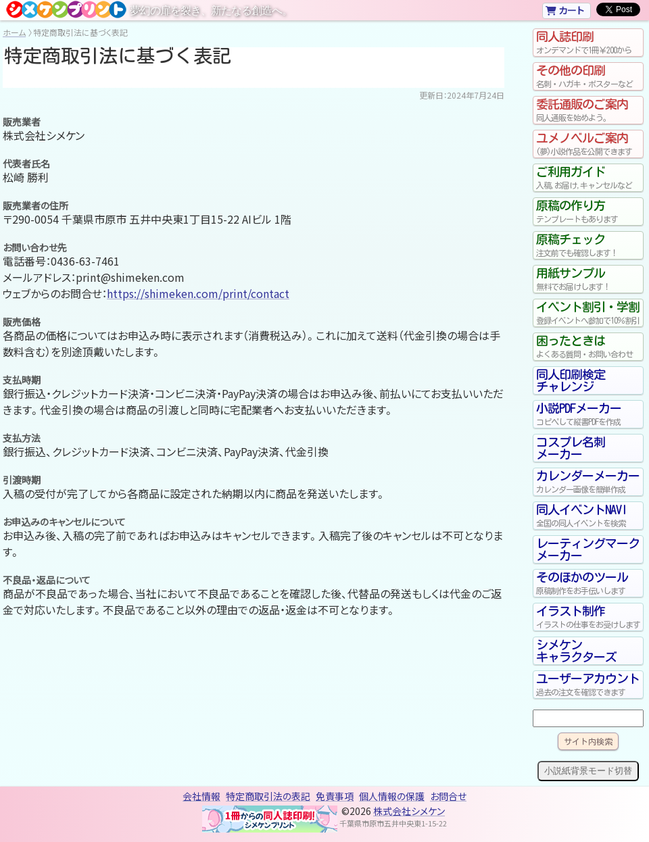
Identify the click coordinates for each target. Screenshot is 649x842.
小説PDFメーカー (588, 414)
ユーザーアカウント (588, 684)
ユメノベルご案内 (588, 144)
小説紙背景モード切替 (588, 771)
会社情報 (201, 796)
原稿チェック (588, 245)
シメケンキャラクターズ (576, 651)
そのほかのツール (588, 583)
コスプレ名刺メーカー (570, 448)
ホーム (14, 32)
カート (565, 10)
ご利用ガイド (588, 178)
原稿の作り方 (588, 211)
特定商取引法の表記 (268, 796)
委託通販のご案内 (588, 110)
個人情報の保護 (392, 796)
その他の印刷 (588, 76)
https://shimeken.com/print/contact (198, 293)
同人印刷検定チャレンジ (570, 380)
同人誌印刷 (588, 42)
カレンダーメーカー (588, 482)
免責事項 (335, 796)
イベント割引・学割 (588, 313)
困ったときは (588, 347)
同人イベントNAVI (588, 515)
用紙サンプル (588, 279)
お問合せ (448, 796)
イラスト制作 (588, 617)
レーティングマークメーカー (588, 549)
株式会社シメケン (409, 811)
